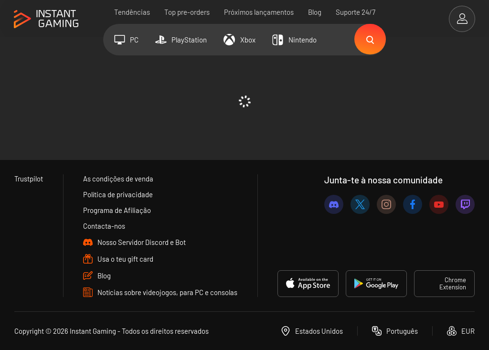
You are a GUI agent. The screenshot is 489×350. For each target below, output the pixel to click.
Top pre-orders (187, 12)
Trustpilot (28, 178)
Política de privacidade (118, 194)
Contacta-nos (105, 226)
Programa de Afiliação (117, 210)
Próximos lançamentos (259, 12)
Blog (314, 12)
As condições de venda (119, 178)
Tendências (132, 12)
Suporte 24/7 (355, 12)
